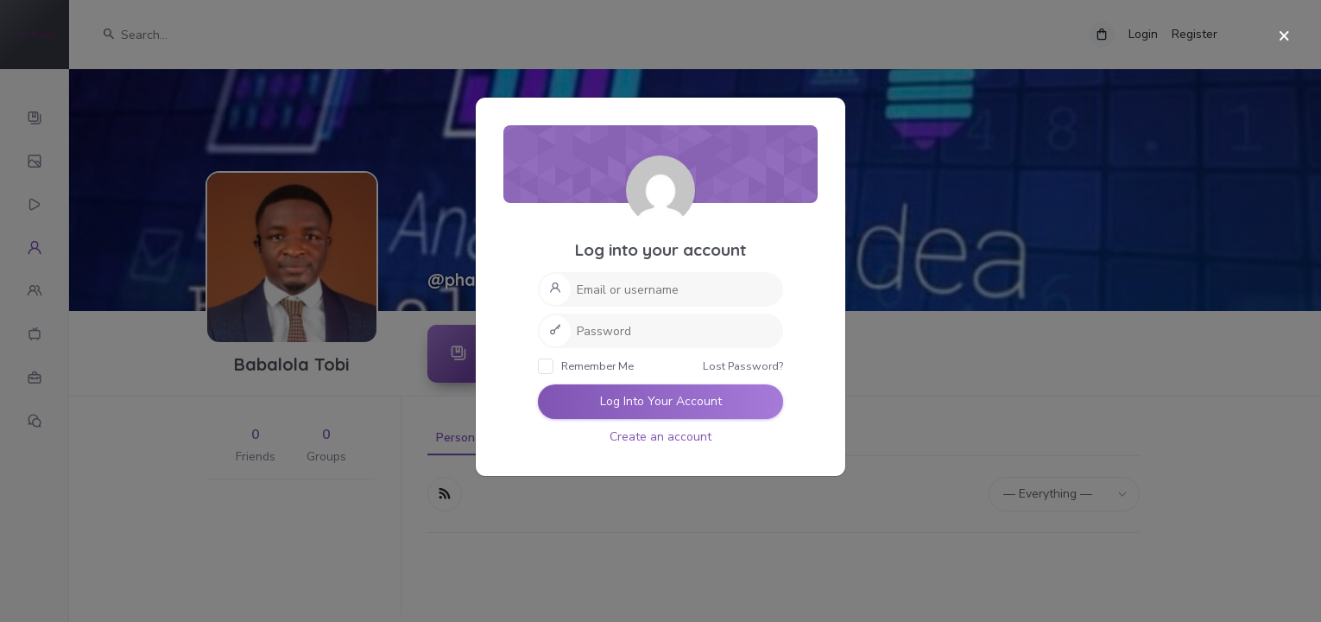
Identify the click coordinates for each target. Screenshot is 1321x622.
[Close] (1284, 37)
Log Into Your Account (661, 401)
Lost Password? (743, 366)
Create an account (660, 436)
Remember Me (586, 366)
